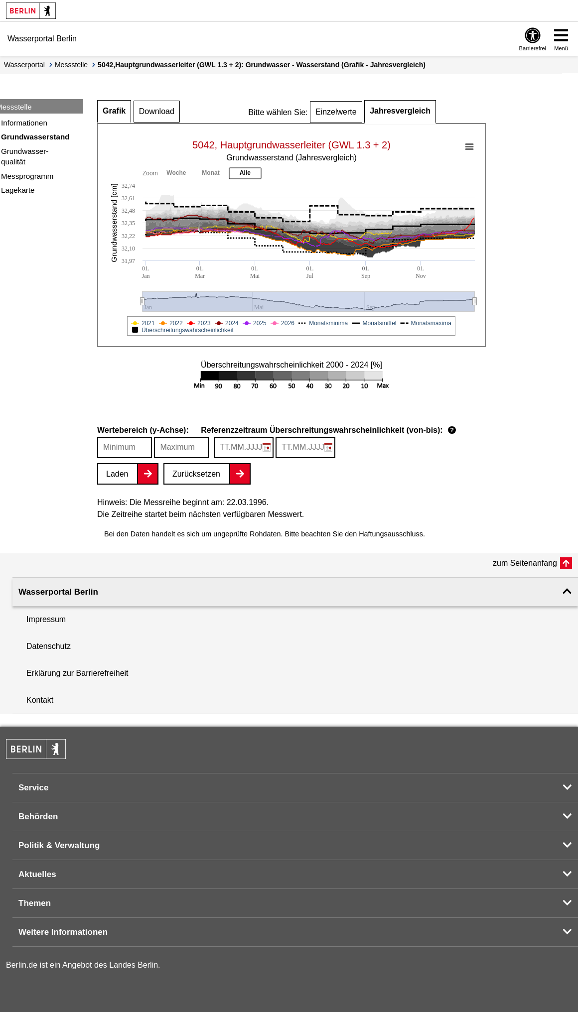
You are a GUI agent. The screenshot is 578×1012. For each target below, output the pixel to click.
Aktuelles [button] (37, 874)
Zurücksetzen (196, 474)
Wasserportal (24, 65)
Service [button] (33, 787)
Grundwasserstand (35, 136)
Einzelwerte (336, 112)
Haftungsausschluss (391, 534)
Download (156, 111)
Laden (117, 474)
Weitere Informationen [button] (63, 932)
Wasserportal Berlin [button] (58, 592)
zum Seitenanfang (525, 563)
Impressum (46, 619)
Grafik (114, 111)
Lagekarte (18, 190)
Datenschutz (48, 646)
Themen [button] (34, 903)
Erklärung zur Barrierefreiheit (77, 673)
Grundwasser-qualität (24, 156)
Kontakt (39, 700)
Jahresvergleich (400, 111)
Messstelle (71, 65)
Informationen (24, 123)
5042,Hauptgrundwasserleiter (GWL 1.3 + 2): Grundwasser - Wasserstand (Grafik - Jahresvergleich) (262, 65)
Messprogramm (27, 176)
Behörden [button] (38, 816)
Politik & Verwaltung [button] (59, 845)
